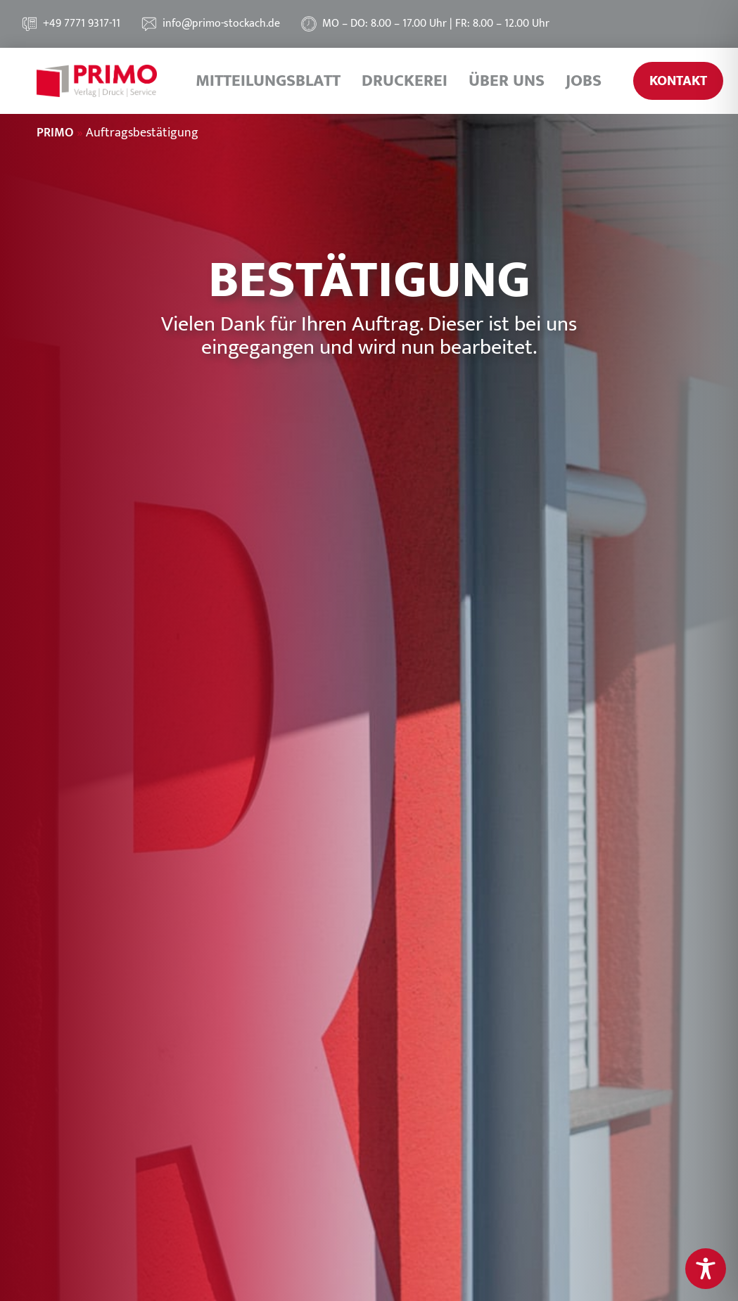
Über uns (507, 81)
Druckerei (404, 81)
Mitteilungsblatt (268, 81)
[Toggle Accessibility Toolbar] (705, 1268)
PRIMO (55, 132)
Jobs (584, 81)
